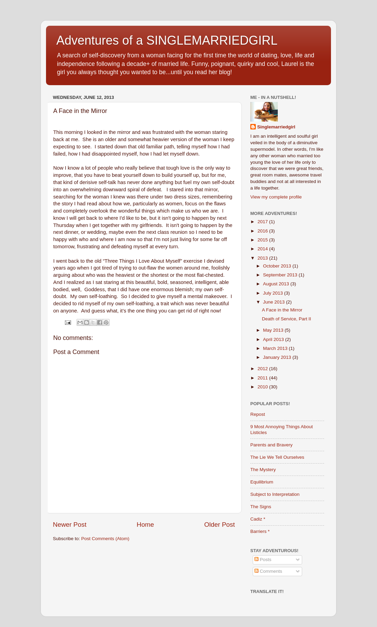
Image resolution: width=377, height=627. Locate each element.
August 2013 (276, 283)
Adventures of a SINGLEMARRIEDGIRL (166, 40)
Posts (263, 559)
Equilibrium (261, 481)
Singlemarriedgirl (276, 126)
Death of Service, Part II (286, 318)
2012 (263, 368)
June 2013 (274, 302)
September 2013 (281, 274)
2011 (263, 377)
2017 (263, 221)
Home (145, 524)
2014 (263, 248)
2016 (263, 230)
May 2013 (274, 330)
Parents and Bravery (271, 444)
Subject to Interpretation (274, 494)
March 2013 (276, 348)
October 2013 (278, 266)
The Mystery (263, 469)
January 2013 (278, 357)
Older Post (219, 524)
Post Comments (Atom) (105, 538)
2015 (263, 239)
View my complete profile (276, 197)
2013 (263, 258)
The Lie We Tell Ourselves (277, 457)
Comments (268, 571)
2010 (263, 386)
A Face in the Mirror (282, 309)
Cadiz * (257, 519)
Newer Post (70, 524)
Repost (257, 414)
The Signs (260, 506)
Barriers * (260, 531)
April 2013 (274, 339)
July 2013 (273, 293)
